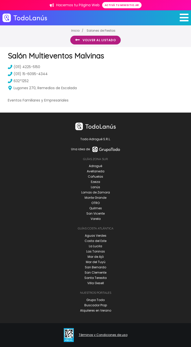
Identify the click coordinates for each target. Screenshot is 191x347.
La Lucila (95, 246)
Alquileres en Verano (95, 310)
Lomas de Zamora (95, 192)
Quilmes (95, 208)
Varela (96, 219)
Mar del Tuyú (95, 262)
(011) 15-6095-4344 (28, 74)
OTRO (95, 203)
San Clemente (95, 272)
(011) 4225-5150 (24, 67)
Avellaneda (95, 171)
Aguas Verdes (95, 235)
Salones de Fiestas (101, 30)
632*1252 (18, 81)
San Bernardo (95, 267)
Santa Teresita (95, 278)
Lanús (95, 187)
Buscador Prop (95, 305)
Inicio (75, 30)
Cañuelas (95, 176)
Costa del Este (95, 241)
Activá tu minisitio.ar (122, 5)
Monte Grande (95, 197)
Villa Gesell (95, 283)
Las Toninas (95, 251)
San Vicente (95, 213)
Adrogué (95, 166)
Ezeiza (95, 182)
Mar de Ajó (96, 257)
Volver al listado (95, 39)
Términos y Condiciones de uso (103, 335)
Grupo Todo (95, 300)
